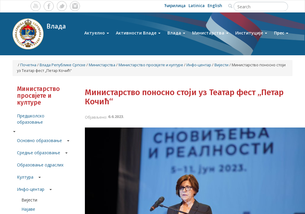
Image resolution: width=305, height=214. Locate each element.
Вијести (221, 64)
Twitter (62, 6)
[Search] (261, 6)
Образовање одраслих (40, 165)
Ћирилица (176, 6)
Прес (281, 35)
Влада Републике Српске (62, 64)
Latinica (198, 6)
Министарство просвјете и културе (151, 64)
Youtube (35, 6)
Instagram (75, 6)
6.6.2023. (116, 116)
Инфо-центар (198, 64)
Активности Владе (138, 35)
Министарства (210, 35)
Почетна (28, 64)
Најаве (28, 209)
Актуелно (96, 35)
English (215, 6)
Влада (176, 35)
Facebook (48, 6)
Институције (251, 35)
